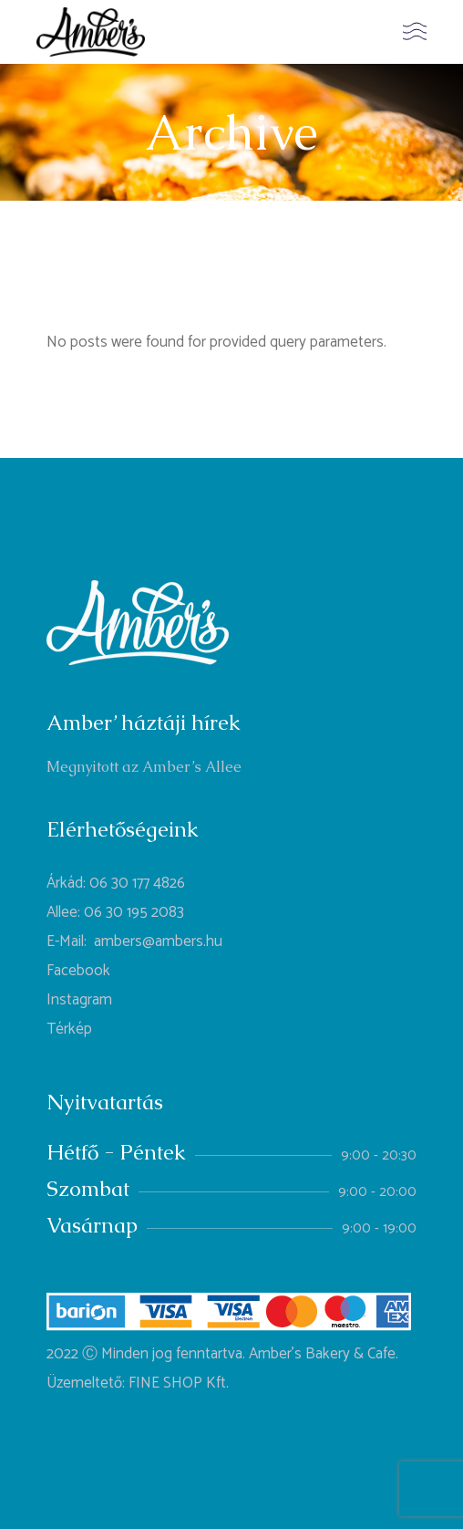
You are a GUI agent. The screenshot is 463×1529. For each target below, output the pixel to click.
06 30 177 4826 (137, 883)
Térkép (69, 1029)
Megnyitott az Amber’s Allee (144, 766)
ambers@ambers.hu (158, 941)
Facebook (78, 970)
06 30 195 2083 (134, 912)
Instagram (79, 1000)
